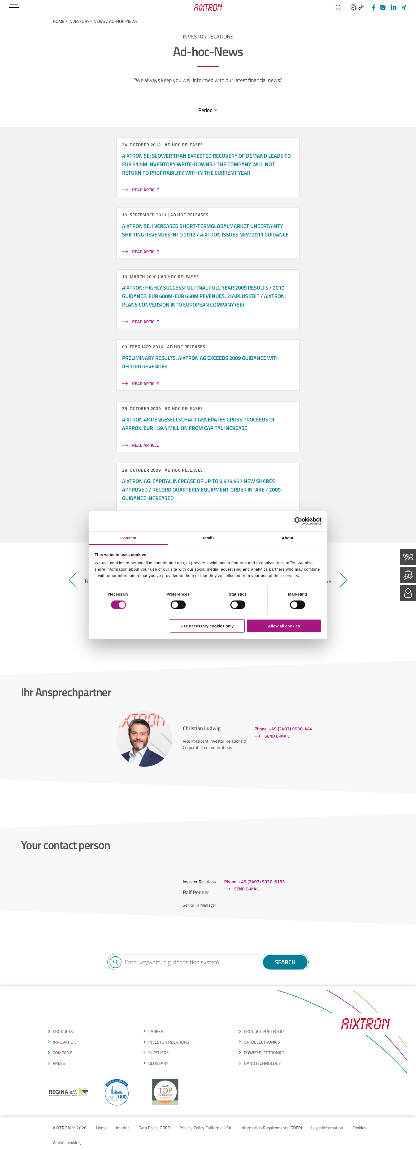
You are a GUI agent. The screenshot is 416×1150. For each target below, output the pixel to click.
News (99, 21)
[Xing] (404, 7)
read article (145, 190)
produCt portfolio (264, 1031)
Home (101, 1128)
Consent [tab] (128, 537)
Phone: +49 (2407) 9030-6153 (254, 881)
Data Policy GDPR (154, 1128)
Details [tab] (208, 537)
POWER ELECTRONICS (264, 1052)
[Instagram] (383, 7)
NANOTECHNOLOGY (262, 1063)
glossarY (158, 1063)
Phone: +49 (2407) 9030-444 (283, 728)
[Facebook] (373, 7)
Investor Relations (168, 1042)
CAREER (155, 1031)
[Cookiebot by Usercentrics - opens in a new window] (298, 521)
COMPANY (62, 1052)
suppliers (158, 1052)
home (58, 21)
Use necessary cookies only (207, 626)
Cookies (359, 1128)
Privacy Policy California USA (205, 1128)
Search (285, 962)
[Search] (338, 7)
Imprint (122, 1128)
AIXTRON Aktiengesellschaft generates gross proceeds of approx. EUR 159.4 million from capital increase (199, 423)
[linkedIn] (393, 7)
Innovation (64, 1042)
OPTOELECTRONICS (262, 1042)
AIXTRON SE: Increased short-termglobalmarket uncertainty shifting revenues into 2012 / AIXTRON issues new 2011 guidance (205, 230)
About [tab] (287, 537)
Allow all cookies (284, 626)
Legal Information (327, 1128)
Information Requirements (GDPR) (271, 1128)
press (59, 1063)
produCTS (63, 1031)
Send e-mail (277, 736)
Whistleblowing (67, 1142)
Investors (79, 21)
